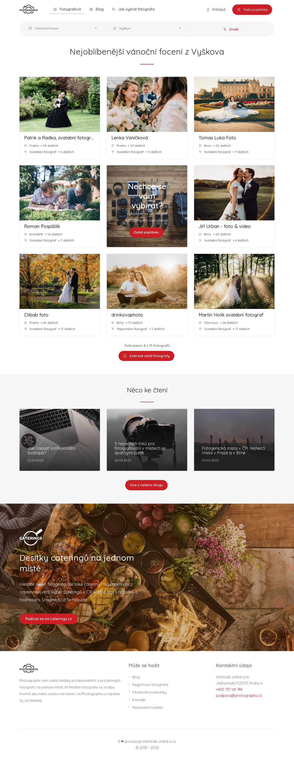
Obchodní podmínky (149, 692)
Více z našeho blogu (146, 485)
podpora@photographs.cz (239, 695)
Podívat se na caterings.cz (48, 618)
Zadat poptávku (146, 232)
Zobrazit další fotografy (146, 356)
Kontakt (139, 699)
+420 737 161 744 (229, 689)
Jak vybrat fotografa (133, 9)
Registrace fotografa (150, 684)
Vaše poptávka (252, 9)
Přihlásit (215, 9)
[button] (63, 28)
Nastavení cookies (147, 707)
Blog (96, 9)
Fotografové (67, 9)
